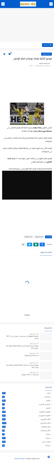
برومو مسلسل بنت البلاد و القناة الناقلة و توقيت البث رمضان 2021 (22, 366)
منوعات (26, 445)
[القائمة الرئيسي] (51, 4)
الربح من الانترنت (26, 404)
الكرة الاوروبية (46, 54)
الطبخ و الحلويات (26, 412)
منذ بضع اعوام (33, 334)
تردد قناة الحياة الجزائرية (32, 355)
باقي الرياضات (26, 430)
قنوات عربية (26, 442)
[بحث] (3, 4)
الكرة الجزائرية (28, 237)
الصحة (26, 408)
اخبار (26, 393)
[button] (42, 244)
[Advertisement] (27, 25)
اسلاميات (26, 397)
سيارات (26, 438)
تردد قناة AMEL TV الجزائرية (30, 375)
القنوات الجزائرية (26, 415)
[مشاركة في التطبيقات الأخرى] (23, 244)
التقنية (26, 400)
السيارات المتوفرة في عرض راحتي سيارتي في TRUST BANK (22, 337)
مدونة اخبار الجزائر (19, 459)
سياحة (26, 434)
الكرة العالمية (26, 427)
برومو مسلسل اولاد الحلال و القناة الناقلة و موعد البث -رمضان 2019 (22, 347)
